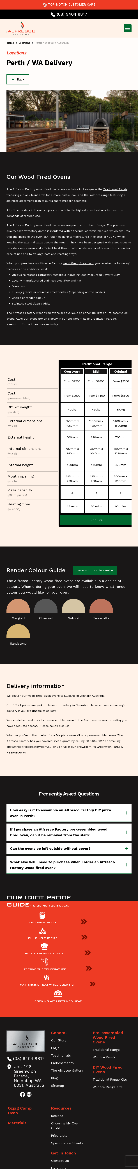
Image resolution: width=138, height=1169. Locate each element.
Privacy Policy (40, 1146)
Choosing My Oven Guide (65, 1069)
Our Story (58, 983)
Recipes (57, 1059)
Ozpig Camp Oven (25, 1051)
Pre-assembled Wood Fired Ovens (111, 978)
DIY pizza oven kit (68, 734)
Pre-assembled (117, 313)
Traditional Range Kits (110, 1018)
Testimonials (61, 998)
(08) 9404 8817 (69, 14)
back (17, 79)
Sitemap (57, 1029)
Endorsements (62, 1006)
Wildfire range (99, 195)
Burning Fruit (79, 1155)
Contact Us (60, 1104)
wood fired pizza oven (78, 263)
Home (11, 42)
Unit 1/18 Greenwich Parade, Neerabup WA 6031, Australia (25, 1019)
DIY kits (97, 313)
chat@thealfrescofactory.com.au (29, 746)
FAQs (55, 991)
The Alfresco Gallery (67, 1014)
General (59, 976)
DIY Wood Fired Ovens (108, 1008)
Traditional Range (115, 189)
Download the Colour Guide (96, 569)
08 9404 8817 (95, 740)
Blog (54, 1021)
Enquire (97, 520)
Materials (17, 1061)
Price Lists (59, 1079)
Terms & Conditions (71, 1146)
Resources (61, 1051)
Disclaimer (100, 1146)
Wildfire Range (104, 996)
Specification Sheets (67, 1086)
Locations (25, 42)
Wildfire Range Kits (108, 1025)
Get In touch (63, 1096)
